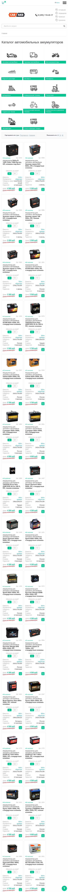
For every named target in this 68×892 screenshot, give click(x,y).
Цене (17, 135)
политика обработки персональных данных (35, 854)
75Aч (41, 231)
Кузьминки (60, 20)
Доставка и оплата (22, 832)
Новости (7, 835)
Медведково (60, 13)
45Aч (19, 393)
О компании (8, 832)
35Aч (19, 231)
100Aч (41, 501)
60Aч (41, 177)
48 (62, 135)
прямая (18, 233)
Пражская (60, 16)
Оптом (53, 832)
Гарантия (36, 832)
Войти (58, 2)
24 (60, 135)
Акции (45, 832)
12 (58, 135)
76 (36, 740)
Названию (32, 135)
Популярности (24, 135)
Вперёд (47, 740)
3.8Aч (19, 177)
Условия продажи (30, 853)
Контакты (17, 835)
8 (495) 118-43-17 (45, 15)
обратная (18, 179)
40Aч (63, 501)
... (33, 740)
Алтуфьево (60, 10)
